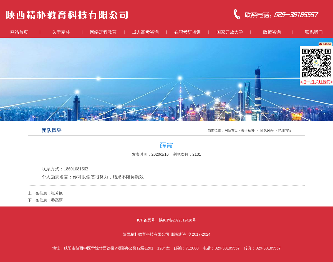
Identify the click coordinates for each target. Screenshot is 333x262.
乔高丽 (57, 200)
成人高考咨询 (145, 32)
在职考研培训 (187, 32)
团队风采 (267, 130)
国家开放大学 (229, 32)
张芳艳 (57, 193)
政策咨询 (272, 32)
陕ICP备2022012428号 (177, 220)
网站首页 (19, 32)
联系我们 (314, 32)
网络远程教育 (103, 32)
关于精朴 (61, 32)
